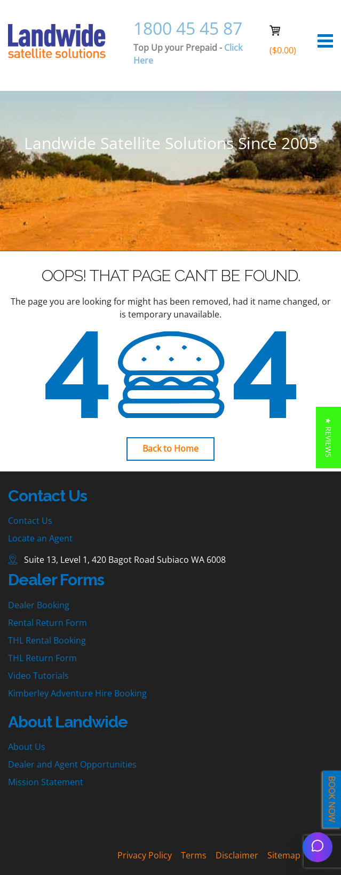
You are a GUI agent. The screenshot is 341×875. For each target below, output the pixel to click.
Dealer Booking (38, 605)
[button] (328, 437)
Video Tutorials (38, 676)
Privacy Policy (144, 855)
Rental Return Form (47, 623)
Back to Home (170, 448)
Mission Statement (45, 782)
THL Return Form (42, 658)
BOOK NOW (332, 799)
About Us (26, 747)
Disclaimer (237, 855)
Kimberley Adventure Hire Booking (77, 693)
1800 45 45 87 (187, 28)
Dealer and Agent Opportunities (72, 764)
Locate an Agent (40, 538)
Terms (194, 855)
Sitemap (283, 855)
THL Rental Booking (47, 640)
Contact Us (30, 520)
